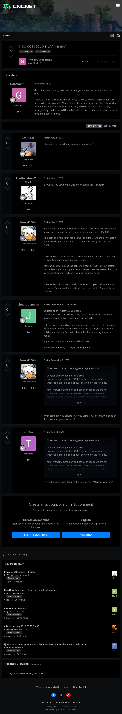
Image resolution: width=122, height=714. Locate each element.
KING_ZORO (13, 593)
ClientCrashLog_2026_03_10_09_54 (21, 626)
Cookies (76, 702)
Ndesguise (12, 629)
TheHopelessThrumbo (28, 180)
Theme (46, 702)
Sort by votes (94, 126)
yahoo (10, 611)
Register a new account (35, 535)
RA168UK (27, 138)
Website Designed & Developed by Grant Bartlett (61, 687)
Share (86, 61)
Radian (10, 647)
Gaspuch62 (45, 59)
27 (33, 249)
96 (25, 165)
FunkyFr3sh (28, 222)
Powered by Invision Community (61, 709)
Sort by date (110, 126)
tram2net (28, 432)
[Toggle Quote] (48, 368)
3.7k (24, 249)
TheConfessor (14, 575)
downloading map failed (16, 608)
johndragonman (28, 304)
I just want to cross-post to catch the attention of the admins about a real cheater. (46, 644)
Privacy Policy (61, 702)
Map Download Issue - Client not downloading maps (30, 590)
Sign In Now (86, 535)
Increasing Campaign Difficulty (19, 572)
